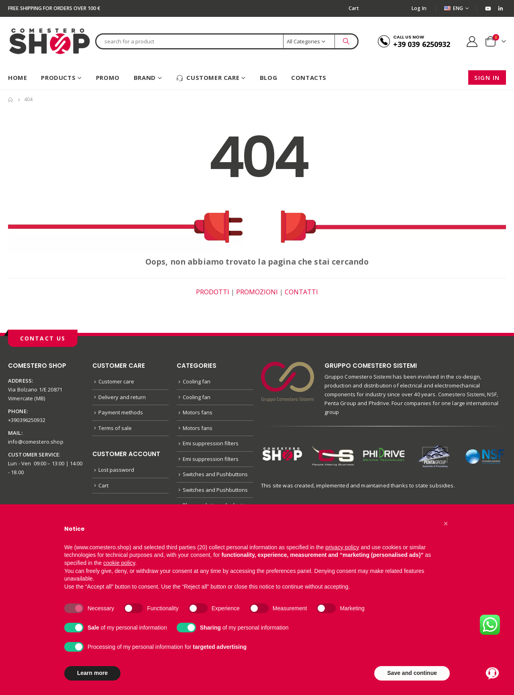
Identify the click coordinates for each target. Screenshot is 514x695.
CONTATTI (301, 291)
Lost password (116, 469)
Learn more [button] (92, 673)
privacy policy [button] (342, 547)
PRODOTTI (212, 291)
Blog (268, 77)
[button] (445, 523)
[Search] (346, 41)
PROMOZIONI (257, 291)
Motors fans (197, 412)
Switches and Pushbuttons (215, 474)
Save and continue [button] (412, 673)
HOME (17, 77)
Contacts (308, 77)
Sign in (487, 77)
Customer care (207, 77)
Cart (354, 8)
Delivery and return (122, 397)
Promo (108, 77)
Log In (419, 8)
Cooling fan (196, 381)
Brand (145, 77)
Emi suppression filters (211, 443)
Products (58, 77)
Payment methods (120, 412)
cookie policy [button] (119, 563)
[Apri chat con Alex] (492, 673)
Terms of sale (115, 428)
